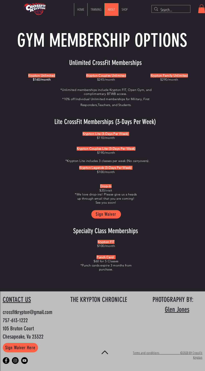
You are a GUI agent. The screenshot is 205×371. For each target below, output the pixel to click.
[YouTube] (24, 360)
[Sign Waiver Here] (20, 347)
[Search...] (170, 9)
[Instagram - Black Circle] (15, 360)
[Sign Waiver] (106, 214)
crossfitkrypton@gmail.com (27, 312)
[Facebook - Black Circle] (6, 360)
